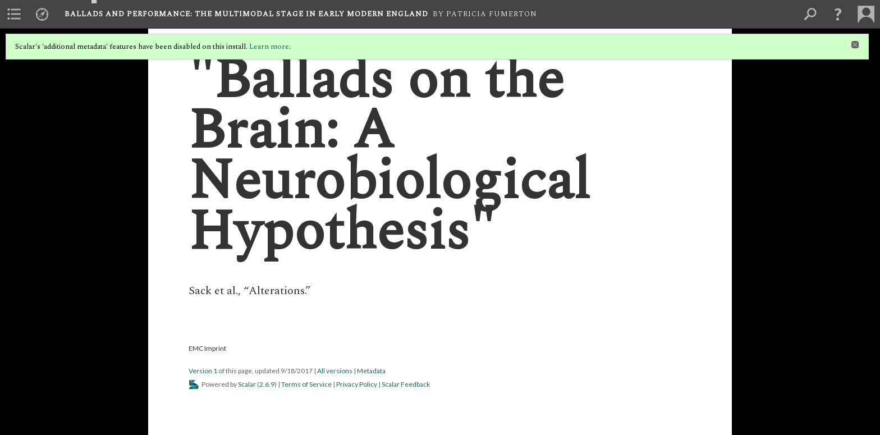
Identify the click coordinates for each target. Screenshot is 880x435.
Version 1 (203, 371)
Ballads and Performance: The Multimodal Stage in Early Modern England (246, 14)
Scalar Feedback (406, 384)
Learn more (269, 46)
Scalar (247, 384)
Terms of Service (306, 384)
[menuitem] (14, 14)
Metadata (371, 371)
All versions (334, 371)
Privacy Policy (356, 384)
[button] (838, 14)
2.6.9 (266, 384)
